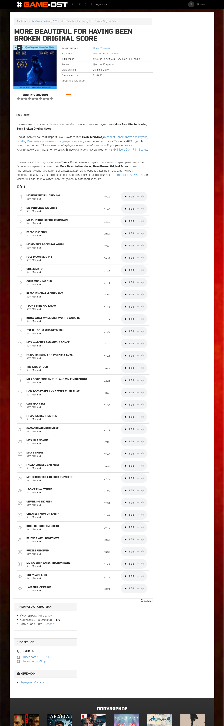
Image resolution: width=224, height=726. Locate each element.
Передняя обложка (165, 97)
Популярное (112, 621)
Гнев (183, 693)
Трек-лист (22, 113)
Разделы (100, 4)
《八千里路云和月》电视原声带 (160, 654)
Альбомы (22, 21)
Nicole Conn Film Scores (101, 53)
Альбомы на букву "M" (44, 21)
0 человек (182, 38)
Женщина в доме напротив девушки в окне (65, 139)
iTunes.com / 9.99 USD (169, 71)
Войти (201, 4)
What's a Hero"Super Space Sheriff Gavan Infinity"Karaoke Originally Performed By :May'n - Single (128, 658)
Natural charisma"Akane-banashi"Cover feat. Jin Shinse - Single (161, 695)
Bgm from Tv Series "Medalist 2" (125, 694)
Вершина (19, 653)
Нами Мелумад (97, 48)
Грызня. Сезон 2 (189, 653)
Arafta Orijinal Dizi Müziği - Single (58, 654)
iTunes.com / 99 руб (167, 76)
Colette (31, 139)
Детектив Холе (89, 653)
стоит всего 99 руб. (125, 177)
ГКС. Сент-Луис (22, 693)
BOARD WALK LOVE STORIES (95, 693)
